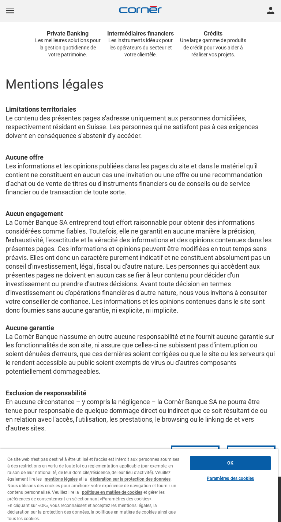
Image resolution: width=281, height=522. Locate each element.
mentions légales (61, 479)
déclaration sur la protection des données (130, 479)
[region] (139, 485)
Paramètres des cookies (230, 478)
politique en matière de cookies (112, 492)
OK (230, 463)
